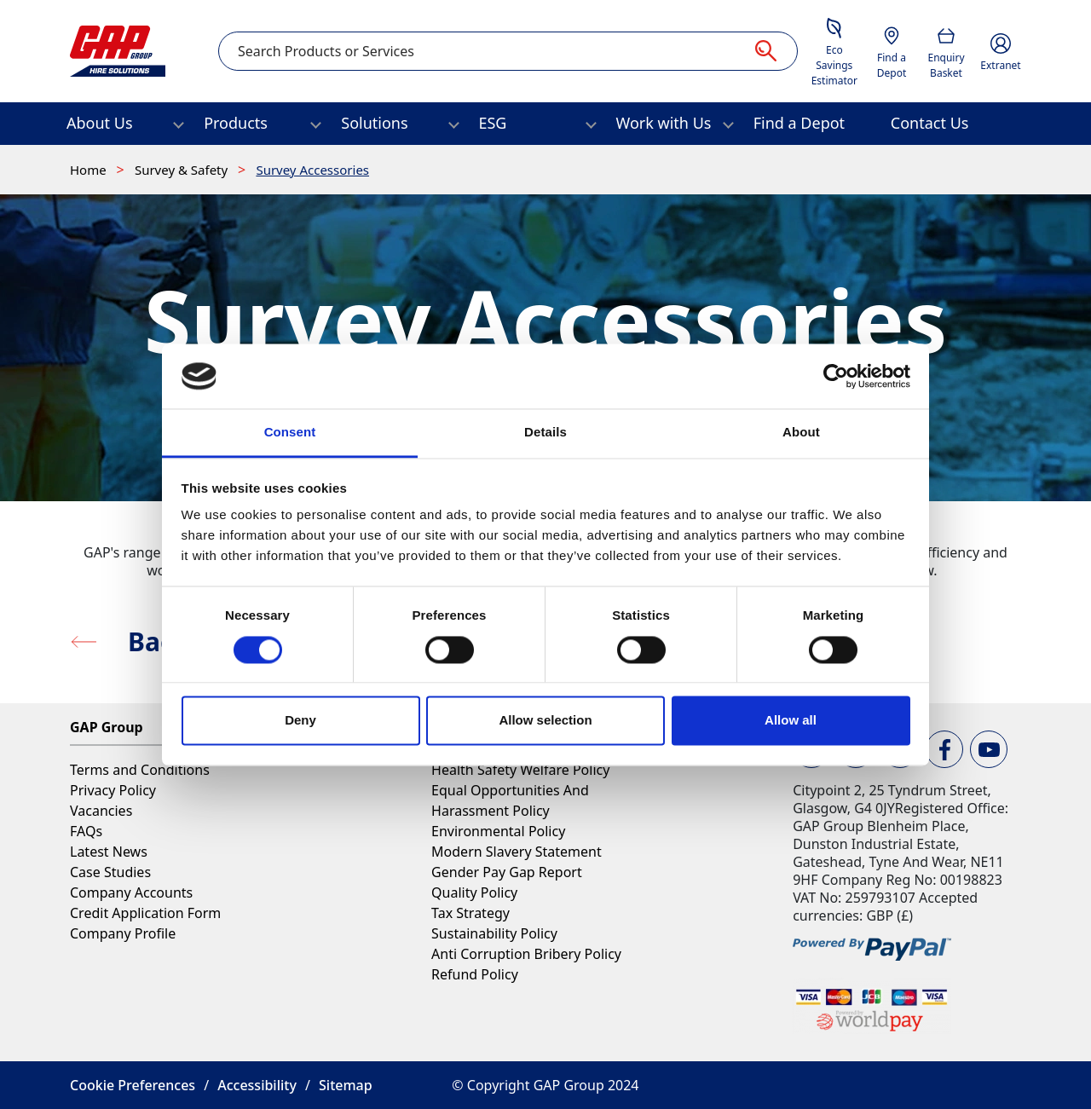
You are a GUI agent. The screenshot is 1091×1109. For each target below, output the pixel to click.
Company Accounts (131, 892)
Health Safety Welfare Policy (520, 769)
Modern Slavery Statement (516, 851)
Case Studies (110, 872)
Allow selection (545, 720)
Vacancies (101, 810)
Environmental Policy (498, 831)
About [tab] (801, 432)
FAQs (86, 831)
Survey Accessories (312, 169)
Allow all (791, 720)
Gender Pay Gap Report (506, 872)
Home (90, 169)
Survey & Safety (183, 169)
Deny (300, 720)
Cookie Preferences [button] (132, 1085)
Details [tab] (545, 432)
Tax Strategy (470, 913)
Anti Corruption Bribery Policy (526, 953)
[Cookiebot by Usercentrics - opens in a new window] (835, 376)
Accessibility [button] (257, 1085)
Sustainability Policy (494, 933)
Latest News (108, 851)
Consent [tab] (290, 432)
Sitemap (345, 1085)
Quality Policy (474, 892)
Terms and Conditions (140, 769)
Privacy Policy (113, 790)
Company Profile (123, 933)
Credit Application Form (145, 913)
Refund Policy (474, 974)
